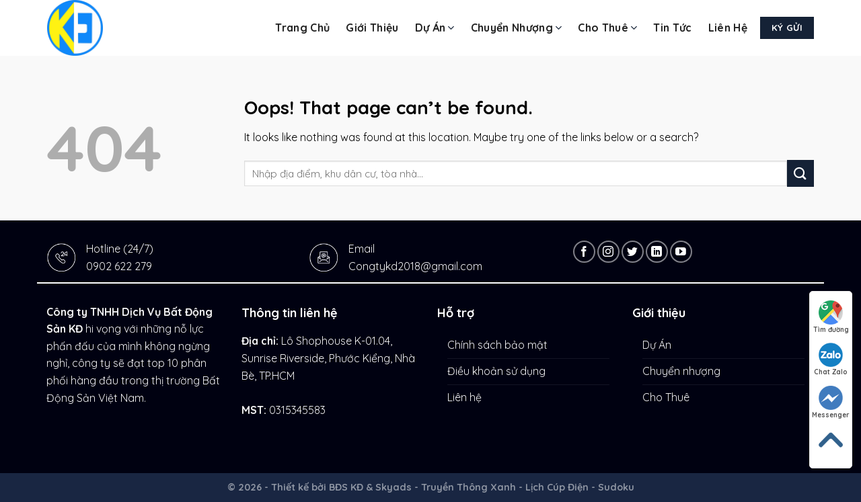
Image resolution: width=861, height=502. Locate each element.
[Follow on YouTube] (681, 252)
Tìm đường (831, 317)
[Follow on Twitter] (633, 252)
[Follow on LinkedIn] (657, 252)
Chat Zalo (831, 359)
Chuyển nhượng (516, 27)
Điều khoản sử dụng (496, 371)
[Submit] (800, 173)
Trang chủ (302, 27)
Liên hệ (727, 27)
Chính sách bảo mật (497, 344)
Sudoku (616, 487)
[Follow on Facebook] (584, 252)
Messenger (831, 402)
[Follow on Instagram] (608, 252)
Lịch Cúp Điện (557, 487)
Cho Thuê (607, 27)
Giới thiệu (372, 27)
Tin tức (672, 27)
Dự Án (435, 27)
